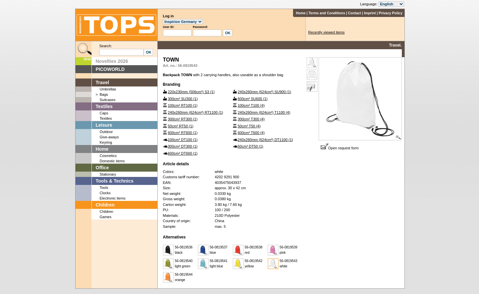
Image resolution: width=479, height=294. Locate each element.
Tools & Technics (115, 181)
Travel (102, 82)
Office (102, 167)
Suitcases (108, 100)
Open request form (340, 148)
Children (105, 205)
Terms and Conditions (326, 13)
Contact (354, 13)
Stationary (108, 174)
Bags (104, 94)
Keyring (106, 142)
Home (300, 13)
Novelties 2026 (112, 61)
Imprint (370, 13)
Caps (104, 113)
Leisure (104, 125)
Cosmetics (108, 156)
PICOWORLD (110, 69)
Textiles (104, 106)
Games (105, 217)
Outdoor (106, 132)
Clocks (105, 193)
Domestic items (112, 161)
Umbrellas (108, 89)
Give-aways (109, 137)
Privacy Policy (390, 13)
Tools (104, 188)
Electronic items (113, 198)
